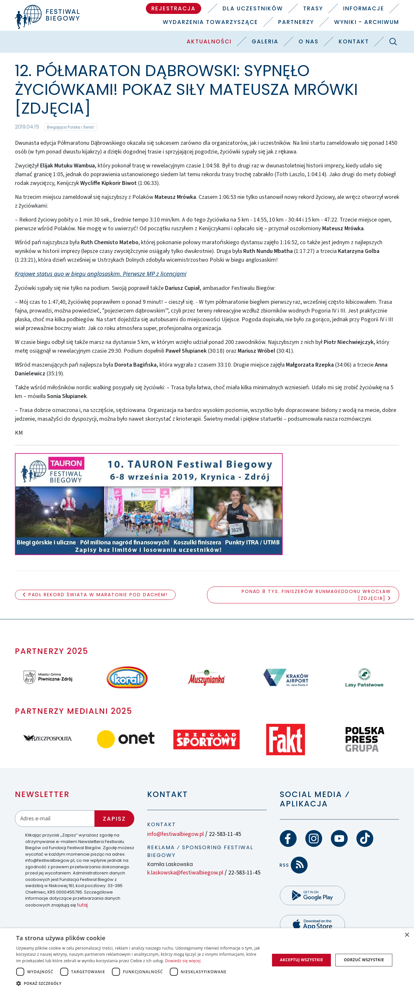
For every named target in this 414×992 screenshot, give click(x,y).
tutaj (82, 905)
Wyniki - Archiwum (366, 22)
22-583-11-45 (225, 834)
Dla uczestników (253, 8)
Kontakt (354, 41)
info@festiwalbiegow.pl (175, 834)
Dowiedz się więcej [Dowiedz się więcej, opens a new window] (183, 960)
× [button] (406, 935)
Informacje (363, 8)
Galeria (265, 41)
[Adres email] (55, 818)
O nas (309, 41)
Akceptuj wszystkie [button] (301, 960)
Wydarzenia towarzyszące (210, 22)
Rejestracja (173, 8)
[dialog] (207, 960)
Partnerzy (296, 22)
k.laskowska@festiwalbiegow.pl (185, 873)
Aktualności (209, 41)
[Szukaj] (393, 41)
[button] (139, 983)
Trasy (313, 8)
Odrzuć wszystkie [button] (364, 960)
